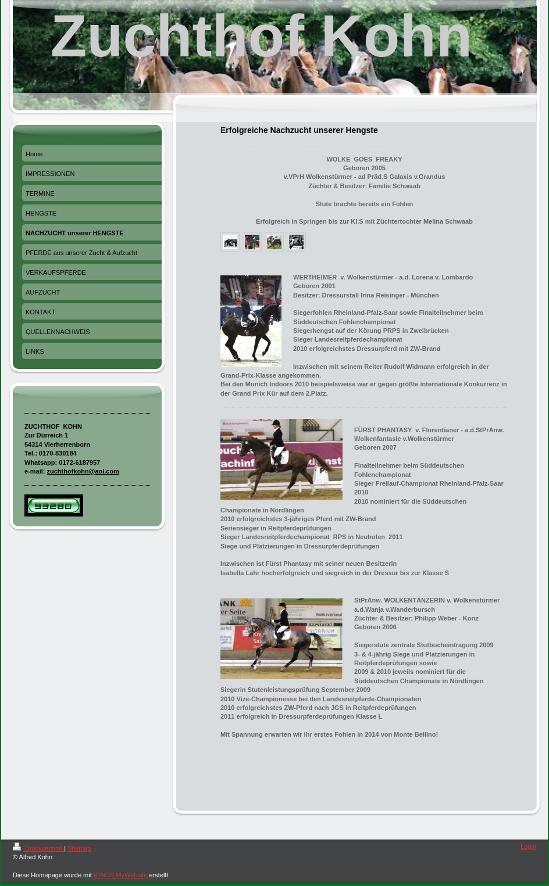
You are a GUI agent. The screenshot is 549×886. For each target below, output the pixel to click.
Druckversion (38, 848)
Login (528, 846)
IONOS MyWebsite (121, 874)
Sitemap (79, 848)
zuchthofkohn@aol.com (83, 471)
